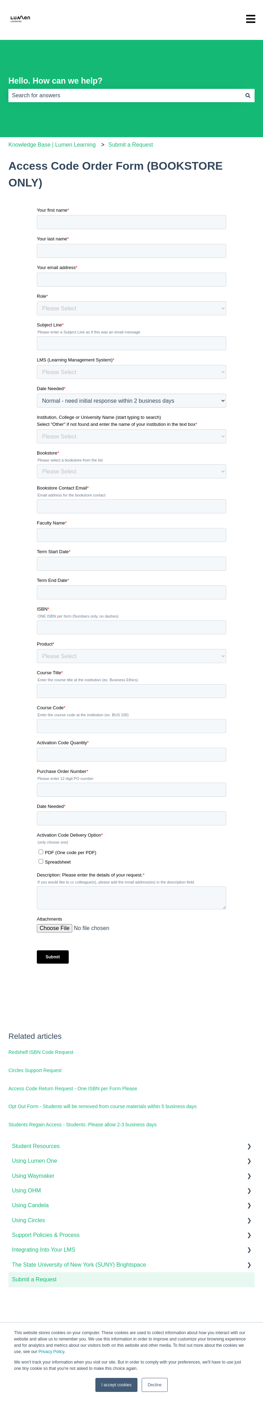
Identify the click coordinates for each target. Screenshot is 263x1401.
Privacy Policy (51, 1351)
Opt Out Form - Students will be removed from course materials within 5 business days (102, 1106)
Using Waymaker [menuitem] (33, 1176)
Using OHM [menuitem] (26, 1191)
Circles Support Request (35, 1070)
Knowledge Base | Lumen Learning (52, 145)
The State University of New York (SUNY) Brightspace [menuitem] (79, 1265)
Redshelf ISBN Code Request (40, 1052)
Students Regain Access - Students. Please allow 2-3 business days (82, 1124)
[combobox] (124, 95)
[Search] (248, 95)
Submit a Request (130, 145)
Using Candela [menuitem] (30, 1205)
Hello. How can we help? (55, 80)
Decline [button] (155, 1384)
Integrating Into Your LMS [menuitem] (43, 1250)
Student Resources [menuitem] (36, 1146)
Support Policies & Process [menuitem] (46, 1235)
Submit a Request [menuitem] (34, 1279)
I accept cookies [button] (116, 1384)
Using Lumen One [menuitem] (34, 1161)
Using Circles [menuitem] (28, 1220)
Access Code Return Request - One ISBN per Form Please (72, 1088)
